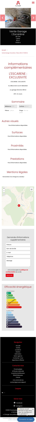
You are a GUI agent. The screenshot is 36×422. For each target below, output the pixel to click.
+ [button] (3, 188)
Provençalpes (18, 369)
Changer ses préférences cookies (14, 414)
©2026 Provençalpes (12, 410)
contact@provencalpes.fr (18, 382)
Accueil (4, 50)
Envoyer (9, 275)
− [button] (3, 191)
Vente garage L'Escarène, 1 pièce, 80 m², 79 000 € (15, 53)
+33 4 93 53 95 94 (18, 380)
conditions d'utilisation (13, 419)
